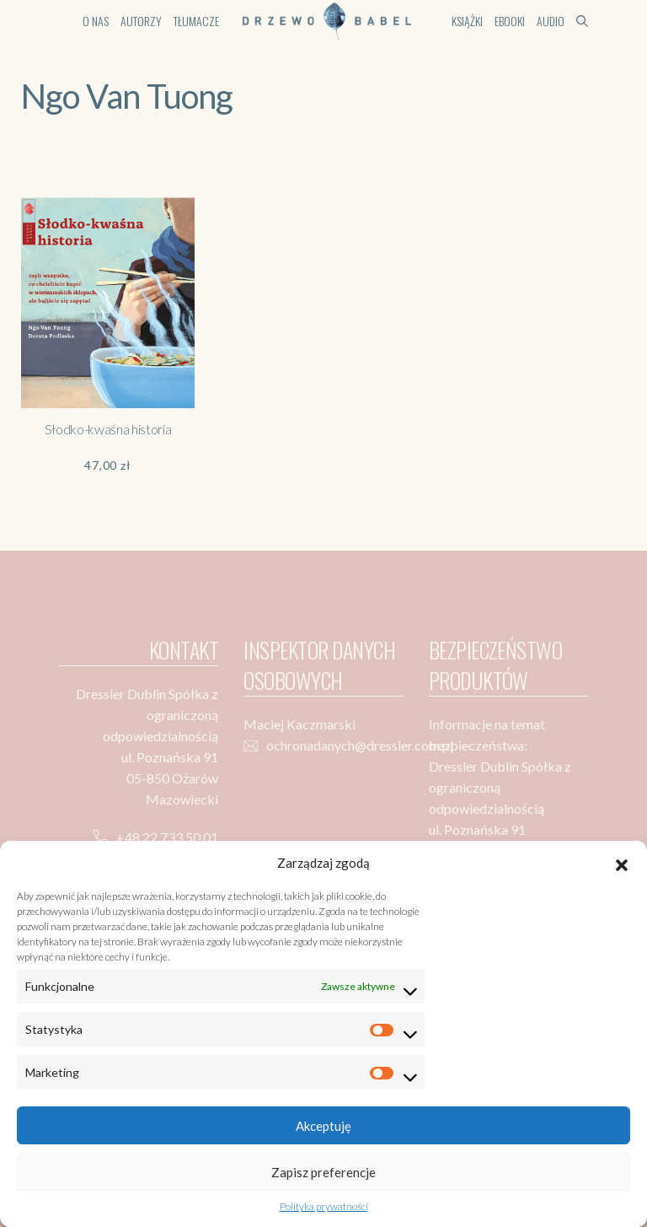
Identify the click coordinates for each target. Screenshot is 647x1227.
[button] (621, 862)
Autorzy (141, 21)
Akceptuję (323, 1125)
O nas (96, 21)
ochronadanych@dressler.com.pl (359, 745)
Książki (467, 21)
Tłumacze (196, 21)
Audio (550, 21)
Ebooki (510, 21)
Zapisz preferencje (323, 1172)
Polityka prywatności (324, 1206)
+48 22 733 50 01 (167, 837)
